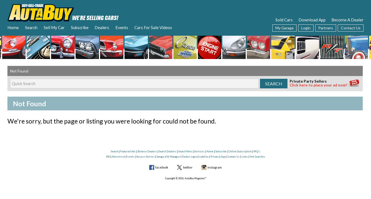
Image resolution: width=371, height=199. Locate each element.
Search (31, 27)
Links (245, 156)
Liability (204, 156)
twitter (188, 167)
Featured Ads (128, 151)
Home (13, 27)
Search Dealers (167, 151)
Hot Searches (257, 156)
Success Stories (145, 156)
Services (199, 151)
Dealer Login (189, 156)
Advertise (118, 156)
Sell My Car (54, 27)
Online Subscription (240, 151)
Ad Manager (173, 156)
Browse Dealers (147, 151)
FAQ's (256, 151)
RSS (108, 156)
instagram (214, 167)
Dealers (102, 27)
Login (306, 28)
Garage (160, 156)
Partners (325, 28)
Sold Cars (284, 19)
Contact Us (351, 28)
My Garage (284, 28)
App (223, 156)
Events (121, 27)
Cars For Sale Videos (153, 27)
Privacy (215, 156)
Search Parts (185, 151)
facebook (161, 167)
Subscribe (79, 27)
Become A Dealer (347, 19)
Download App (312, 19)
